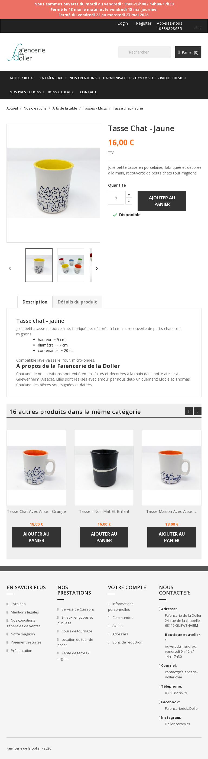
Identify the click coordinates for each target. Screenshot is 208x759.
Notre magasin (22, 634)
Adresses (120, 634)
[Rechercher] (144, 52)
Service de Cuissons (78, 609)
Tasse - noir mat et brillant (104, 511)
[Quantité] (116, 198)
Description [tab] (34, 302)
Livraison (18, 603)
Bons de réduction (127, 642)
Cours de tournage (76, 631)
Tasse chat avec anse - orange (36, 511)
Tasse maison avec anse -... (171, 511)
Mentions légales (24, 612)
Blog (197, 27)
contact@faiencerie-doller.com (181, 674)
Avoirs (117, 625)
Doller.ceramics (177, 723)
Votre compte (127, 587)
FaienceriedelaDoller (182, 708)
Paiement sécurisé (25, 642)
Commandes (122, 617)
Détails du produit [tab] (77, 302)
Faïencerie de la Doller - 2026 (28, 748)
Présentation (21, 650)
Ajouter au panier (162, 201)
